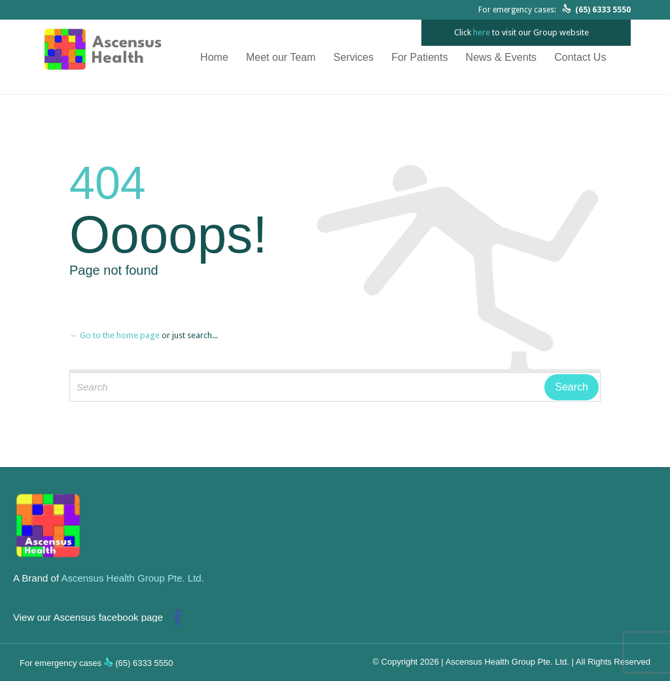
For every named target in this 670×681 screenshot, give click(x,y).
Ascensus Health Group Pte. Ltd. (132, 578)
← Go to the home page (114, 335)
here (481, 32)
